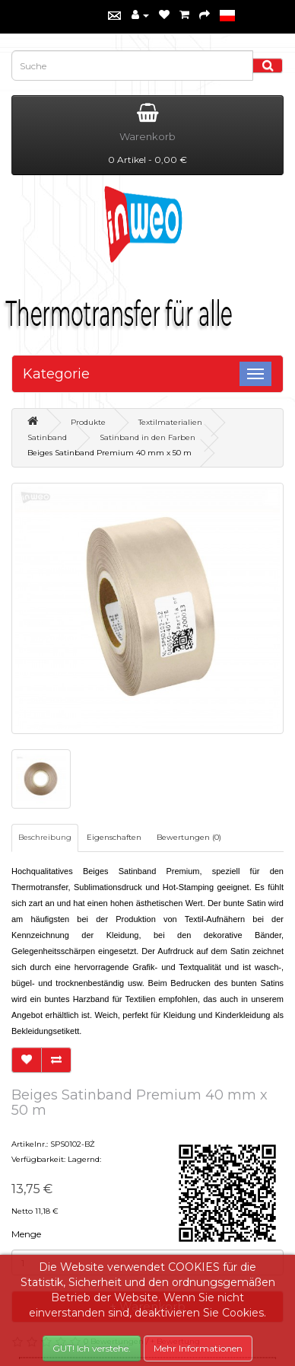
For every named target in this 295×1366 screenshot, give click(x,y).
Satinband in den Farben (147, 437)
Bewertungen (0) (189, 837)
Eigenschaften (114, 837)
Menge (26, 1234)
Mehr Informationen (198, 1348)
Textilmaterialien (170, 422)
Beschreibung (44, 837)
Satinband (47, 437)
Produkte (88, 422)
